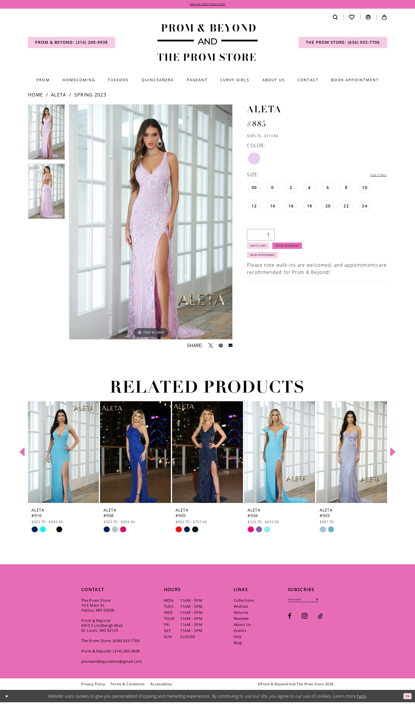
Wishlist (241, 607)
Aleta (58, 96)
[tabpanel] (46, 135)
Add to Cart (264, 250)
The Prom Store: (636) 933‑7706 (110, 642)
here (361, 697)
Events (240, 632)
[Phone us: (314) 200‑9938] (71, 44)
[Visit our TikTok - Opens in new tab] (320, 620)
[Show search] (335, 19)
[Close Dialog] (8, 698)
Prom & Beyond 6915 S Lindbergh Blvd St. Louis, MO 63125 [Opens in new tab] (102, 626)
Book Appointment (270, 263)
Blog (238, 644)
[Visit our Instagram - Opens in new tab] (305, 619)
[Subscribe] (331, 602)
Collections (244, 601)
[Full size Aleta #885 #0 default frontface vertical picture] (150, 223)
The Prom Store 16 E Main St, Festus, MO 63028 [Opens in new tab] (97, 606)
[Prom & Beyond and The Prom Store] (207, 44)
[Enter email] (310, 602)
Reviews (241, 619)
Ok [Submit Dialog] (406, 697)
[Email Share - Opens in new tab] (231, 347)
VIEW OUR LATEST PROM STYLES (207, 5)
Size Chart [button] (375, 176)
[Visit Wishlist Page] (352, 19)
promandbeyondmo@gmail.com (111, 662)
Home (35, 96)
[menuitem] (71, 44)
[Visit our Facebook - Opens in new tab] (289, 620)
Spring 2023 (90, 96)
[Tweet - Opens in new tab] (210, 347)
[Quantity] (261, 237)
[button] (368, 19)
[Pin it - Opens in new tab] (221, 347)
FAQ (238, 638)
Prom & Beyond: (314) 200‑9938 (110, 652)
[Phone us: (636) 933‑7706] (343, 44)
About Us (242, 626)
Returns (241, 613)
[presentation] (63, 453)
